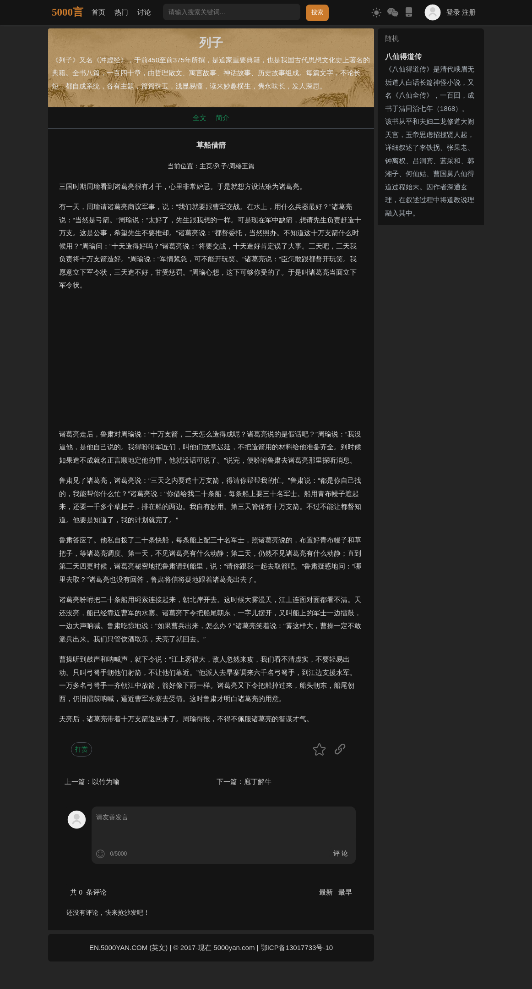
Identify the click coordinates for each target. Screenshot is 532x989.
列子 (220, 166)
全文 (199, 118)
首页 (98, 12)
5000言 (67, 12)
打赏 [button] (81, 749)
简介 (222, 118)
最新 (327, 892)
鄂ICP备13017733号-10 (297, 947)
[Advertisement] (211, 363)
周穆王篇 (242, 166)
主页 (206, 166)
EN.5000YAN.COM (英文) (128, 947)
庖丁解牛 (257, 781)
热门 (121, 12)
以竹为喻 (105, 781)
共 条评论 (88, 892)
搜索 (317, 12)
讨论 (144, 12)
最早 (345, 892)
